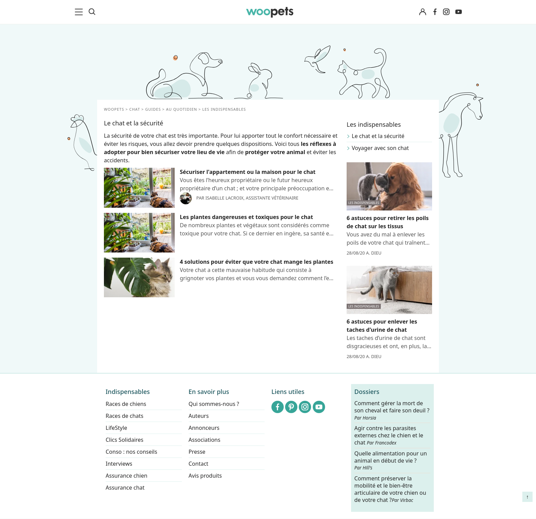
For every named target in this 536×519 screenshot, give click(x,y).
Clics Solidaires (125, 439)
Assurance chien (126, 475)
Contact (199, 463)
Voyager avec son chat (380, 148)
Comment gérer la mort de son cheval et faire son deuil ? (392, 410)
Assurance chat (125, 487)
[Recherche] (92, 12)
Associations (204, 439)
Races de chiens (126, 404)
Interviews (119, 463)
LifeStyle (116, 428)
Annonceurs (204, 428)
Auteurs (199, 416)
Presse (197, 451)
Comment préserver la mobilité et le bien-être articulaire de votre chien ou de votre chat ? (390, 489)
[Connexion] (422, 12)
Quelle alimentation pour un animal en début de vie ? (390, 460)
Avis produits (205, 475)
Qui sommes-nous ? (214, 404)
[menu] (80, 12)
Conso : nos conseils (131, 451)
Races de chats (124, 416)
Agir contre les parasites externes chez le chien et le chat (389, 436)
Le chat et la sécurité (378, 136)
